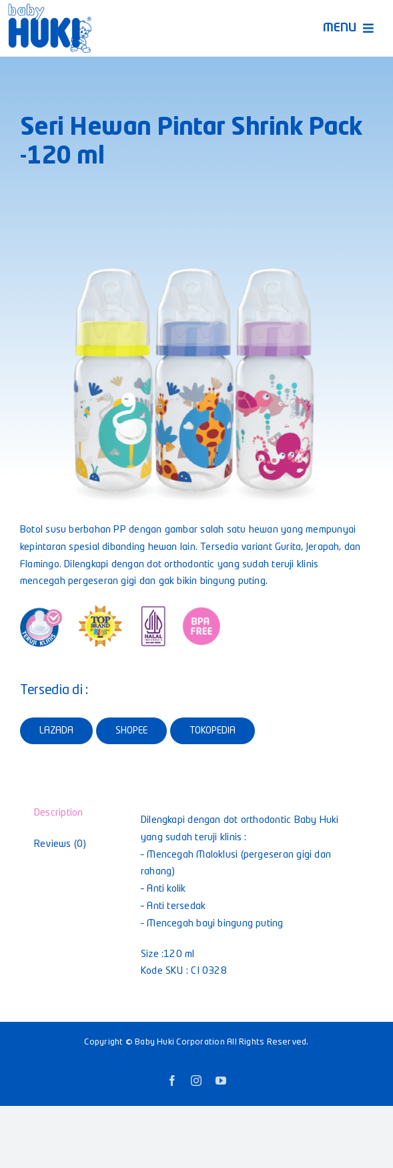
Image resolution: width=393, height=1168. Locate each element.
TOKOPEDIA (212, 731)
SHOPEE (131, 731)
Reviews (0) (60, 845)
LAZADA (56, 731)
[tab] (66, 814)
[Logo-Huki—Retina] (49, 8)
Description (58, 813)
